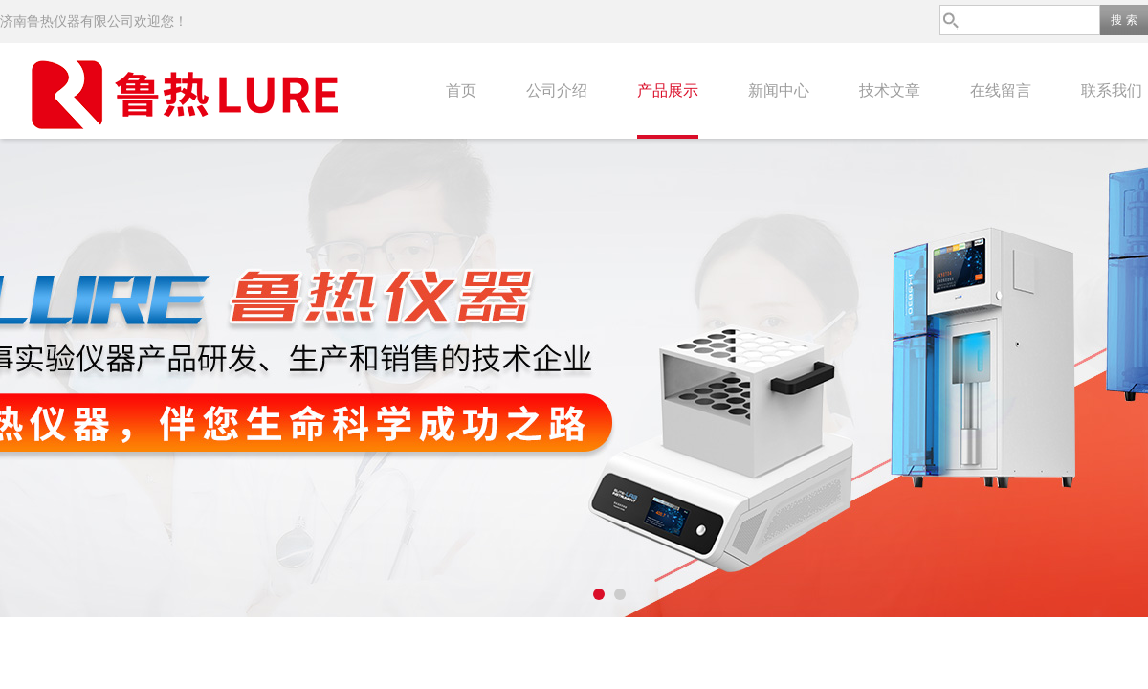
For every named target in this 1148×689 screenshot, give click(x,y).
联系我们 (1111, 90)
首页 (461, 90)
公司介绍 (556, 90)
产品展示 (667, 90)
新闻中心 (778, 90)
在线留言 (1000, 90)
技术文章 (889, 90)
